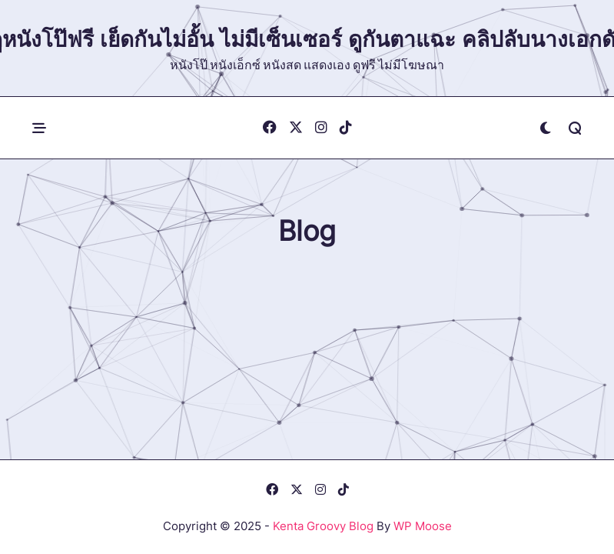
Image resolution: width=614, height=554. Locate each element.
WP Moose (422, 526)
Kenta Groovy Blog (323, 526)
